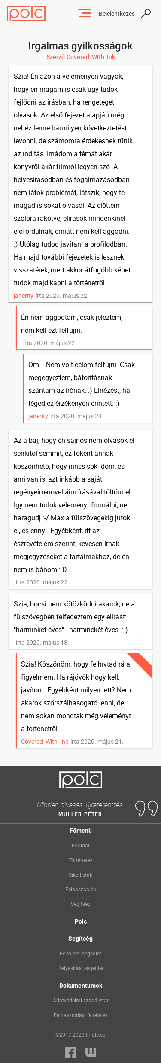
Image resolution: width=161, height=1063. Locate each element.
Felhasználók (80, 889)
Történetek (81, 859)
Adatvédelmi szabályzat (81, 1000)
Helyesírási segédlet (80, 967)
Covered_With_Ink (44, 741)
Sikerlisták (80, 874)
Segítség (81, 903)
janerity (23, 295)
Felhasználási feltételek (81, 1014)
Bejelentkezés (117, 13)
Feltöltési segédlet (80, 953)
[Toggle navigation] (85, 13)
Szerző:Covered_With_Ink (80, 57)
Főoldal (80, 845)
